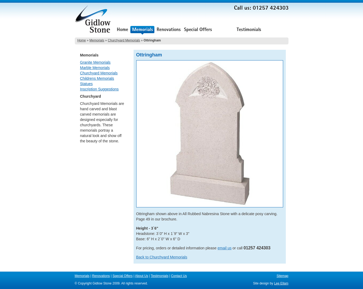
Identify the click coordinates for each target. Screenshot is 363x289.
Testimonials (249, 30)
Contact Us (275, 30)
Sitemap (282, 276)
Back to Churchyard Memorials (161, 257)
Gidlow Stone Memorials (93, 20)
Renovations (169, 30)
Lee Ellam (281, 283)
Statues (86, 84)
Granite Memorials (95, 62)
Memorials (142, 30)
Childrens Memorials (97, 78)
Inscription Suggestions (99, 89)
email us (225, 248)
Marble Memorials (95, 68)
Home (122, 30)
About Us (224, 30)
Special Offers (198, 30)
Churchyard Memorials (124, 40)
